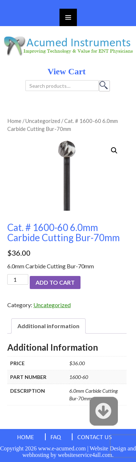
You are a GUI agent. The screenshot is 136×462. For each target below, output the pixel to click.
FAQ (55, 437)
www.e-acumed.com (62, 448)
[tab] (48, 326)
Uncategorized (42, 120)
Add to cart (55, 282)
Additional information (48, 325)
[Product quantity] (17, 279)
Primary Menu (68, 17)
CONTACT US (94, 437)
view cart (67, 71)
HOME (25, 437)
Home (14, 120)
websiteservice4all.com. (86, 455)
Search (104, 86)
